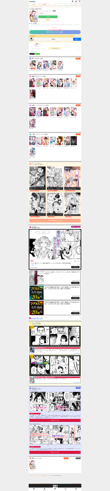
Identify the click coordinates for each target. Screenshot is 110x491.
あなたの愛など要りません (36, 424)
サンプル (48, 16)
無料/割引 (44, 4)
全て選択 (31, 40)
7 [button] (60, 345)
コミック (30, 6)
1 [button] (49, 345)
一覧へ (77, 58)
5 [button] (56, 345)
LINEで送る (38, 53)
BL (65, 4)
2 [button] (51, 345)
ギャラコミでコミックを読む (55, 31)
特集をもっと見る (75, 226)
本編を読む (48, 19)
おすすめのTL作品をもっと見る (55, 220)
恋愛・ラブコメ (39, 6)
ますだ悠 (41, 12)
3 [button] (53, 345)
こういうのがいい (34, 390)
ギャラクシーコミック (33, 475)
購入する (77, 39)
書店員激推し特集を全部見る (56, 318)
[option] (39, 336)
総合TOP (34, 4)
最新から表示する (77, 36)
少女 (34, 6)
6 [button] (58, 345)
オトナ (76, 4)
